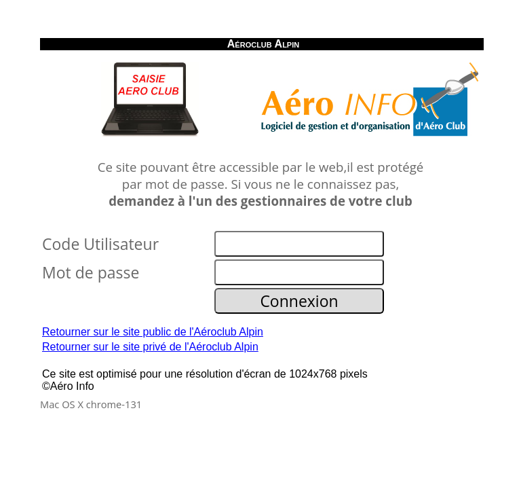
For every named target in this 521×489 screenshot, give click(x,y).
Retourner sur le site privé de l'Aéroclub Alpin (150, 346)
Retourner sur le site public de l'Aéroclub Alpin (152, 332)
